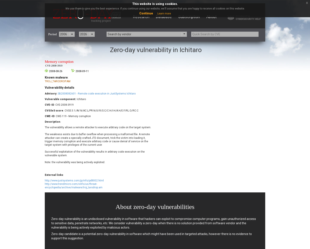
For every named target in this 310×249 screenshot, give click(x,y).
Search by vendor (119, 34)
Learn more (164, 13)
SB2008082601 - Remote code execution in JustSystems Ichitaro (97, 93)
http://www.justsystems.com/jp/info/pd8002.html (74, 180)
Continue (146, 13)
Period (52, 34)
